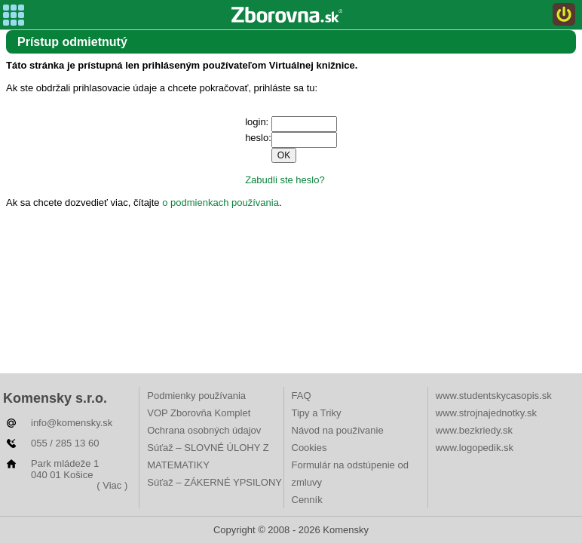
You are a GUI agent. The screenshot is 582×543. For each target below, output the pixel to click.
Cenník (307, 499)
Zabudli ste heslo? (285, 180)
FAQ (301, 395)
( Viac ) (111, 485)
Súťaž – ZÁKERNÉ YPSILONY (214, 482)
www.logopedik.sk (474, 447)
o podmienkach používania (220, 202)
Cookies (309, 447)
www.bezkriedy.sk (474, 430)
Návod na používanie (338, 430)
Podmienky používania (196, 395)
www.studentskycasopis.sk (494, 395)
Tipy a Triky (317, 413)
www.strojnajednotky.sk (486, 413)
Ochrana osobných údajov (204, 430)
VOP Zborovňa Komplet (198, 413)
